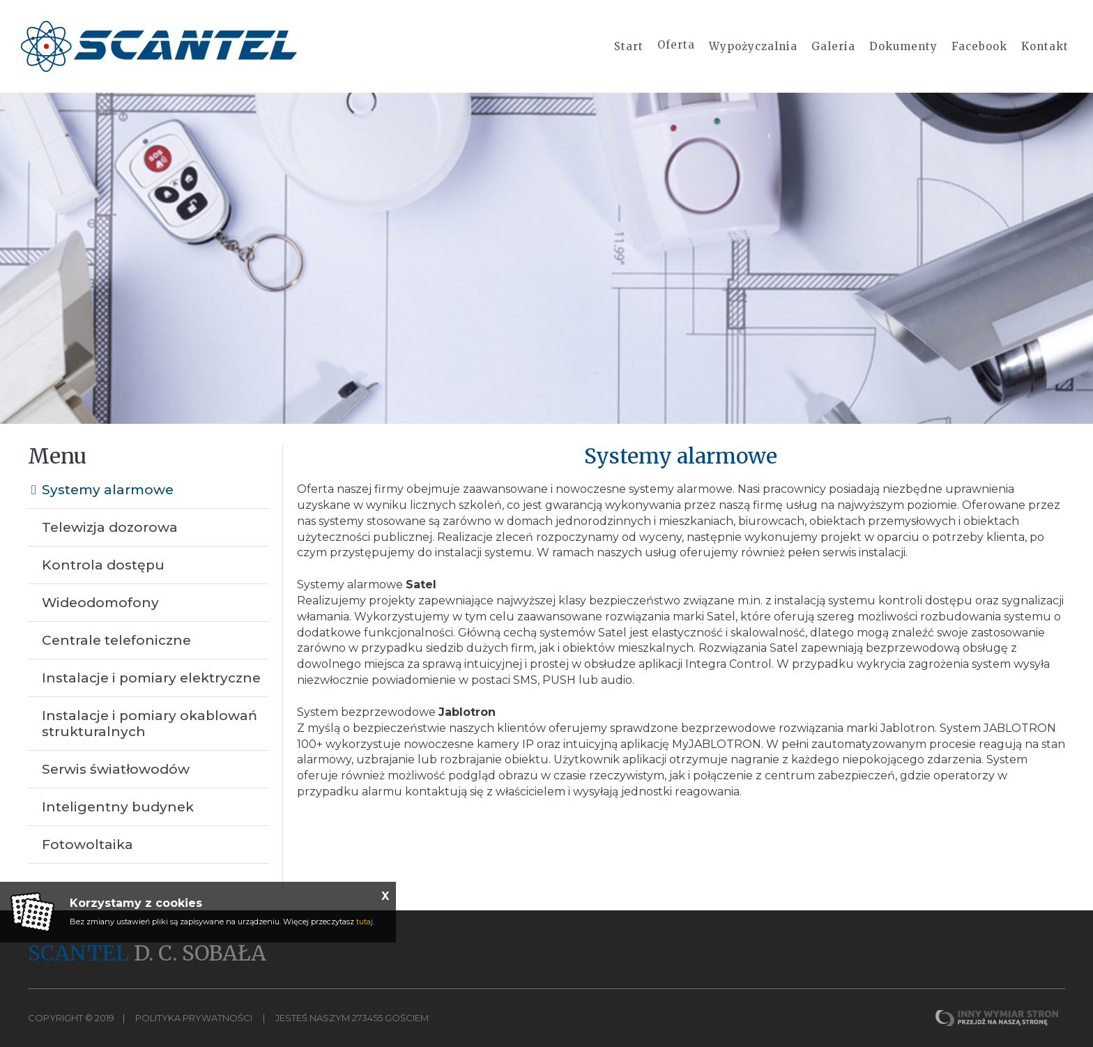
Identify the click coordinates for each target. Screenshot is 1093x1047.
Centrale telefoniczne (116, 640)
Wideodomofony (100, 603)
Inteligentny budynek (118, 807)
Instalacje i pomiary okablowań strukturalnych (149, 724)
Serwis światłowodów (116, 769)
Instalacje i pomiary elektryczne (151, 678)
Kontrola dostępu (103, 565)
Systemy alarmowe (108, 490)
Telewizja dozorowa (110, 527)
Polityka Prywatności (193, 1017)
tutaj (364, 921)
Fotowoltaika (87, 844)
